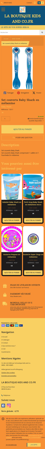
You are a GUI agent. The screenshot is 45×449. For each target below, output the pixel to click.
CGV (3, 349)
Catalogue (5, 340)
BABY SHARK (16, 39)
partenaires (5, 352)
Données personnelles (8, 376)
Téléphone (5, 395)
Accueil (6, 39)
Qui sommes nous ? (8, 346)
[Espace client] (35, 3)
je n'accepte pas (11, 445)
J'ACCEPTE (34, 445)
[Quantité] (5, 118)
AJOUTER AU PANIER (22, 129)
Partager (9, 92)
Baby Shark (6, 106)
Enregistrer (23, 92)
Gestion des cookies (8, 373)
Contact (29, 3)
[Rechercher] (42, 32)
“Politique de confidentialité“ (31, 437)
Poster (36, 92)
